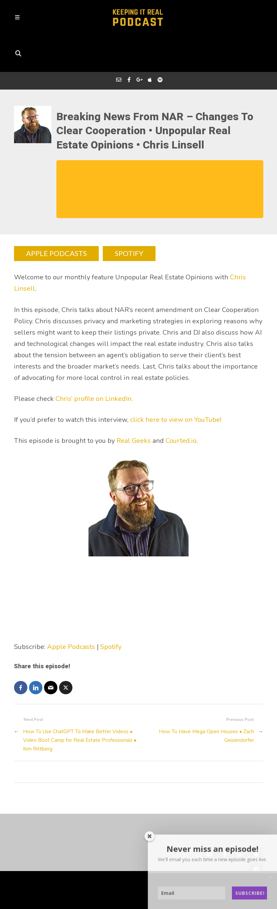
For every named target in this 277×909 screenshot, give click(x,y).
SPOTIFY (129, 217)
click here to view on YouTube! (176, 384)
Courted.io (181, 405)
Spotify (110, 611)
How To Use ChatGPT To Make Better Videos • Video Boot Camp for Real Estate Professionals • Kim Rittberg (80, 704)
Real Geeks (133, 405)
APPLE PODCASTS (56, 217)
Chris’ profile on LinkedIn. (94, 363)
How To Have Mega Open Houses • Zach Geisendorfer (206, 700)
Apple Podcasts (71, 611)
